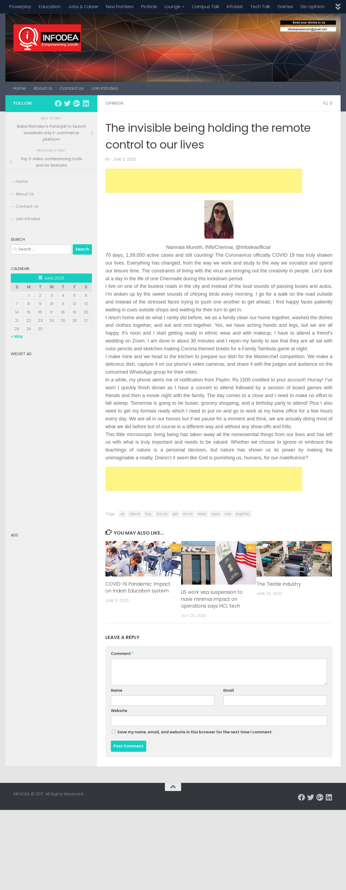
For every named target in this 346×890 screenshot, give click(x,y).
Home (19, 88)
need (215, 514)
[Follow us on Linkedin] (85, 103)
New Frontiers (120, 7)
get (175, 514)
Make (202, 514)
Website (119, 710)
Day (148, 514)
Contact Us (72, 88)
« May (17, 336)
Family (162, 514)
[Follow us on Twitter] (67, 103)
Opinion (114, 103)
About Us (42, 88)
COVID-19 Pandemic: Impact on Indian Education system (137, 587)
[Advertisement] (203, 181)
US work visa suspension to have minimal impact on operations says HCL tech (211, 599)
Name (116, 690)
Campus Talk (205, 7)
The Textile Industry (279, 584)
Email (228, 690)
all (122, 514)
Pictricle (149, 7)
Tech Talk (260, 7)
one (228, 514)
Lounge (172, 7)
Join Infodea (104, 88)
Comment (122, 653)
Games (285, 7)
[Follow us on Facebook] (58, 103)
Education (50, 7)
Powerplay (20, 7)
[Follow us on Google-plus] (76, 103)
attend (134, 514)
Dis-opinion (313, 7)
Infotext (235, 7)
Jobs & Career (83, 7)
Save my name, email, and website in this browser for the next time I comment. (195, 732)
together (242, 514)
